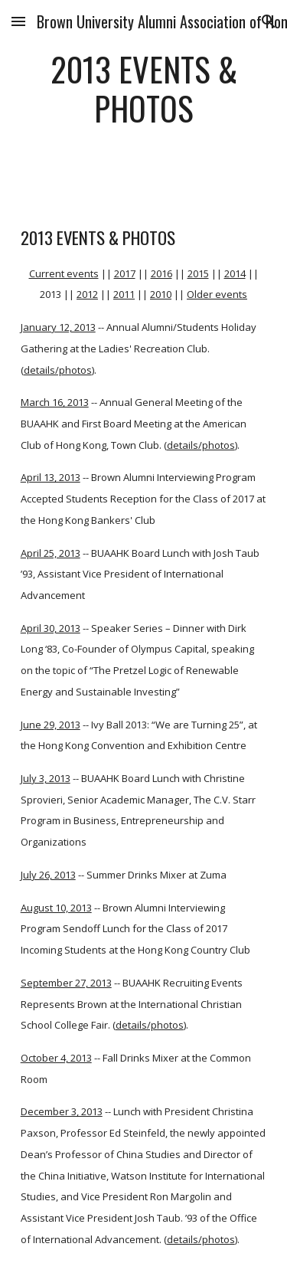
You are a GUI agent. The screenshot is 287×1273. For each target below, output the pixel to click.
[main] (144, 96)
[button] (18, 21)
